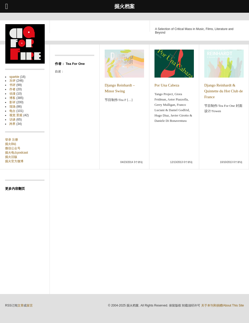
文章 (21, 305)
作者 (12, 89)
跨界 (12, 124)
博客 (12, 98)
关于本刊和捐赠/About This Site (222, 305)
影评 (12, 102)
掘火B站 (10, 144)
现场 (12, 106)
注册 (15, 139)
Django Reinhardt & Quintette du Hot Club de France (223, 91)
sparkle (14, 77)
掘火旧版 (11, 157)
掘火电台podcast (16, 152)
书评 (12, 85)
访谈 (12, 119)
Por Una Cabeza (166, 85)
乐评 (12, 80)
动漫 (12, 93)
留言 (30, 305)
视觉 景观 (15, 115)
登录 (8, 139)
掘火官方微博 (14, 161)
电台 (12, 111)
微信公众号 (12, 148)
